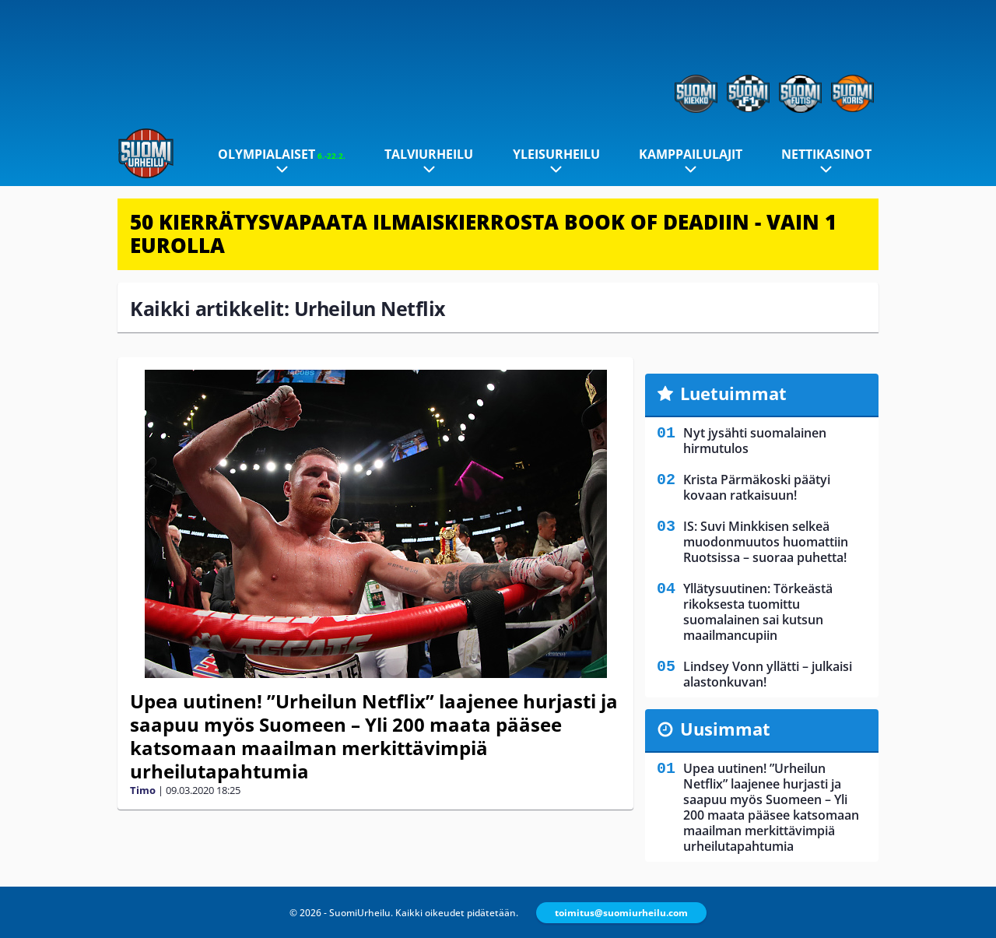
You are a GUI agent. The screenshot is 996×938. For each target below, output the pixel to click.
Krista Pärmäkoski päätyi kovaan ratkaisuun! (756, 487)
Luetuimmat (733, 393)
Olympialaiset (281, 154)
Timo (143, 790)
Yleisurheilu (556, 154)
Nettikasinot (826, 154)
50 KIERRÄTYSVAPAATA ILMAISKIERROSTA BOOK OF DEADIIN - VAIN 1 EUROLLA (483, 233)
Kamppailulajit (690, 154)
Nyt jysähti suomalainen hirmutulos (754, 440)
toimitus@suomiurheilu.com (621, 912)
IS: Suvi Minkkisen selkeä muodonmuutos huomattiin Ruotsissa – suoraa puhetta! (765, 542)
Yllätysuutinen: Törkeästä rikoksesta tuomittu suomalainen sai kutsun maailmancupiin (758, 612)
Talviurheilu (428, 154)
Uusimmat (725, 728)
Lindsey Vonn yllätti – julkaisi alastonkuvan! (767, 674)
